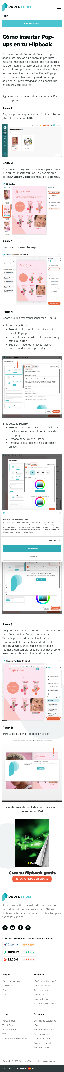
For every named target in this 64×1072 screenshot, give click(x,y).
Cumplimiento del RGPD (15, 1038)
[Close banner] (60, 512)
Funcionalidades (42, 985)
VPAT (5, 1034)
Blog (4, 990)
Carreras (7, 985)
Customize (32, 557)
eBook (37, 1025)
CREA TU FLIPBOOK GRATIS (32, 879)
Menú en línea (41, 1047)
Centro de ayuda (42, 998)
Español (25, 1068)
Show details (52, 540)
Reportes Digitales (43, 1042)
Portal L (6, 1020)
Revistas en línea (43, 1029)
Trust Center (9, 1025)
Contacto (7, 994)
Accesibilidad (9, 1029)
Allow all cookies (32, 548)
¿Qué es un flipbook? (45, 981)
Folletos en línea (42, 1038)
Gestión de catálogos (45, 1020)
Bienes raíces (41, 1034)
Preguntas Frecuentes (45, 1003)
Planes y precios (11, 981)
